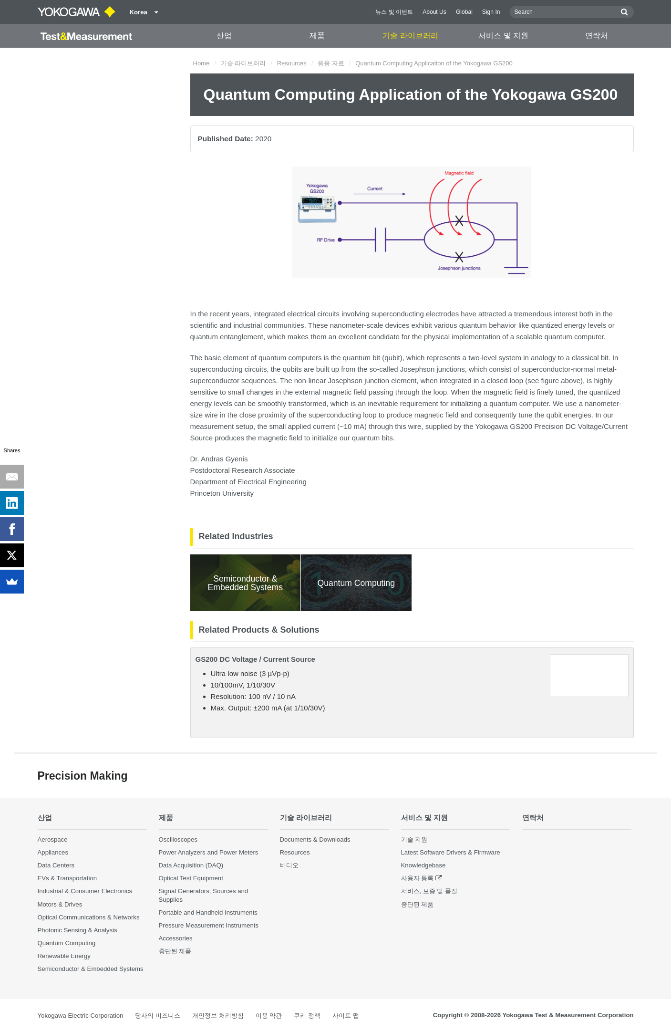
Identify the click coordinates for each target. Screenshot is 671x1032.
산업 (224, 35)
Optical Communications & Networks (89, 917)
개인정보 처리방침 (218, 1015)
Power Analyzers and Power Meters (208, 852)
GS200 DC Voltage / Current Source (255, 659)
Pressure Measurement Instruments (209, 925)
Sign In (491, 12)
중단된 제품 (175, 951)
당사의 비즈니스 (157, 1015)
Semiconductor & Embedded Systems (91, 968)
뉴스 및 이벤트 (394, 12)
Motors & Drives (60, 904)
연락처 (596, 35)
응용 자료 (331, 63)
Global (464, 12)
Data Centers (56, 865)
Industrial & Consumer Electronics (85, 891)
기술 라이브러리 (410, 35)
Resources (292, 63)
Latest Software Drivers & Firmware (450, 852)
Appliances (53, 852)
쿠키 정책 (307, 1015)
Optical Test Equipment (191, 878)
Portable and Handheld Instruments (208, 912)
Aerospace (53, 839)
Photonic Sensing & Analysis (77, 930)
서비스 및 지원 (503, 35)
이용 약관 (269, 1015)
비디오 (289, 865)
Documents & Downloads (315, 839)
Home (201, 63)
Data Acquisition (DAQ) (191, 865)
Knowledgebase (423, 865)
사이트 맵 (345, 1015)
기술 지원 (414, 839)
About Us (434, 12)
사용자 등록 (417, 878)
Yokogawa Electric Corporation (81, 1015)
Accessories (176, 938)
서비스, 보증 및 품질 (429, 891)
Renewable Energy (64, 955)
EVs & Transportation (67, 878)
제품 (317, 35)
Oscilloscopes (178, 839)
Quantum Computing (67, 943)
